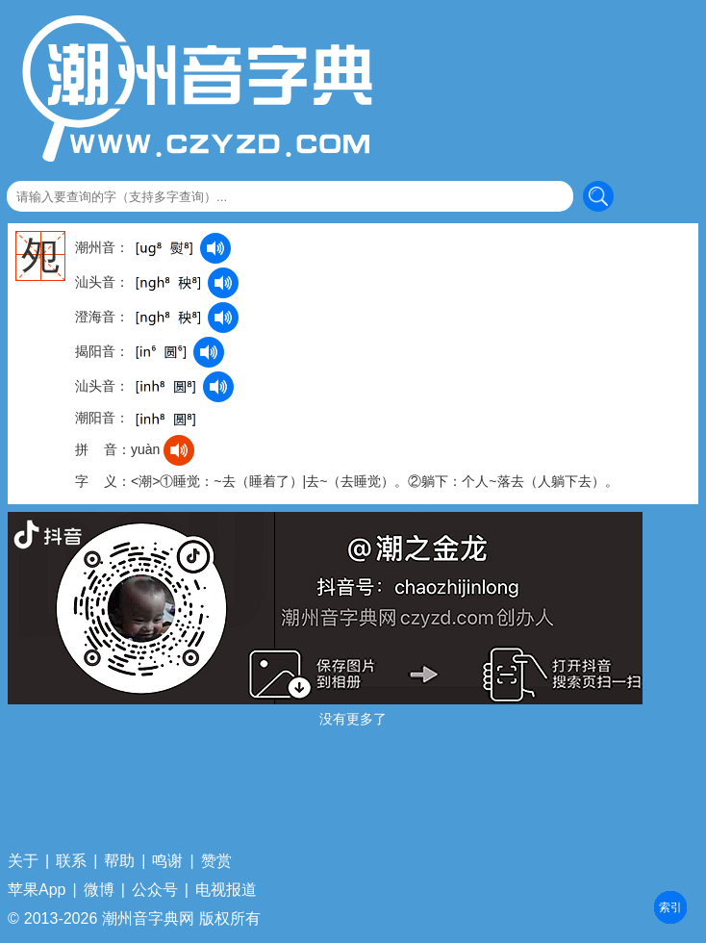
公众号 (155, 890)
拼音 (670, 907)
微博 (99, 890)
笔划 (670, 907)
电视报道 (226, 890)
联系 (71, 861)
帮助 (119, 861)
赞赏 (216, 861)
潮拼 (670, 907)
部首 (670, 907)
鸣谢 (167, 861)
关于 (23, 861)
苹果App (36, 890)
